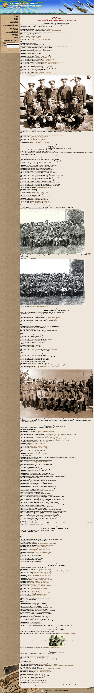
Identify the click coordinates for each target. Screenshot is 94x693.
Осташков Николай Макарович (44, 569)
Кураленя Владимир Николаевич (54, 319)
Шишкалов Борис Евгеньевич (50, 73)
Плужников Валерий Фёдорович (43, 551)
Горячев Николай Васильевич (61, 32)
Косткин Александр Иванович (37, 443)
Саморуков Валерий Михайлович (53, 436)
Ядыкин (60, 539)
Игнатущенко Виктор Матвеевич (43, 50)
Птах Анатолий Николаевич (41, 582)
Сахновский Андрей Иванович (37, 584)
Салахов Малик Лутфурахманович (40, 201)
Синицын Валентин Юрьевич (42, 548)
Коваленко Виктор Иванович (40, 433)
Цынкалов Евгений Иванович (53, 317)
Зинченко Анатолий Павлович (44, 449)
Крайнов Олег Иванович (45, 579)
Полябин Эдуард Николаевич (60, 46)
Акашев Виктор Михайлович (40, 192)
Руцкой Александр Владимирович (43, 205)
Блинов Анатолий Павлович (49, 59)
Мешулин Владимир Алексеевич (63, 438)
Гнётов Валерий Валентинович (44, 545)
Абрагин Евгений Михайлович (46, 431)
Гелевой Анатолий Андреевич (53, 437)
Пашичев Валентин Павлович (39, 595)
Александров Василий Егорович (41, 575)
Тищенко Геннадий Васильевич (39, 138)
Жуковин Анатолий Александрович (49, 366)
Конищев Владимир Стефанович (38, 581)
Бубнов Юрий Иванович (26, 444)
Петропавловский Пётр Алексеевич (43, 56)
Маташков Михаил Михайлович (40, 590)
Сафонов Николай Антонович (44, 316)
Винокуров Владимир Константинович (53, 62)
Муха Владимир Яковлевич (45, 29)
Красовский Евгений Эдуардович (46, 543)
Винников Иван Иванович (45, 598)
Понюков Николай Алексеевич (47, 592)
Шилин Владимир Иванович (44, 72)
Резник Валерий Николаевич (39, 594)
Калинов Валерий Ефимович (42, 196)
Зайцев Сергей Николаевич (49, 348)
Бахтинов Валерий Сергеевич (39, 446)
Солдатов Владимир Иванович (42, 552)
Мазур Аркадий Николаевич (39, 588)
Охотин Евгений (35, 591)
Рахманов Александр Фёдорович (40, 306)
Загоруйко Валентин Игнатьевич (43, 572)
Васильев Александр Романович (38, 141)
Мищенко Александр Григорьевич (41, 578)
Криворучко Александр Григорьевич (61, 365)
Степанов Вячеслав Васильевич (40, 321)
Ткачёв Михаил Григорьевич (39, 139)
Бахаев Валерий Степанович (37, 38)
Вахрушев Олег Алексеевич (43, 60)
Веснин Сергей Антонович (52, 434)
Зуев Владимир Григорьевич (46, 490)
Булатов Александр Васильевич (45, 554)
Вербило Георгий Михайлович (50, 63)
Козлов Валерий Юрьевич (41, 441)
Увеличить (88, 253)
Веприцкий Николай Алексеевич (40, 447)
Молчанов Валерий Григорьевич (38, 453)
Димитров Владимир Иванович (39, 587)
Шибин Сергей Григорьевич (43, 71)
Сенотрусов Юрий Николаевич (42, 549)
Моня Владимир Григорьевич (44, 66)
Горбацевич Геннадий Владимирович (41, 585)
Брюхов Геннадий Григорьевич (56, 135)
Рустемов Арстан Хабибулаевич (38, 198)
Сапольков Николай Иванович (38, 461)
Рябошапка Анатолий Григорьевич (62, 440)
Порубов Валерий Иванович (41, 546)
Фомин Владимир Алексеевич (32, 36)
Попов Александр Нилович (49, 349)
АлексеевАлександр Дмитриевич (40, 39)
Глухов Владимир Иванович (65, 571)
